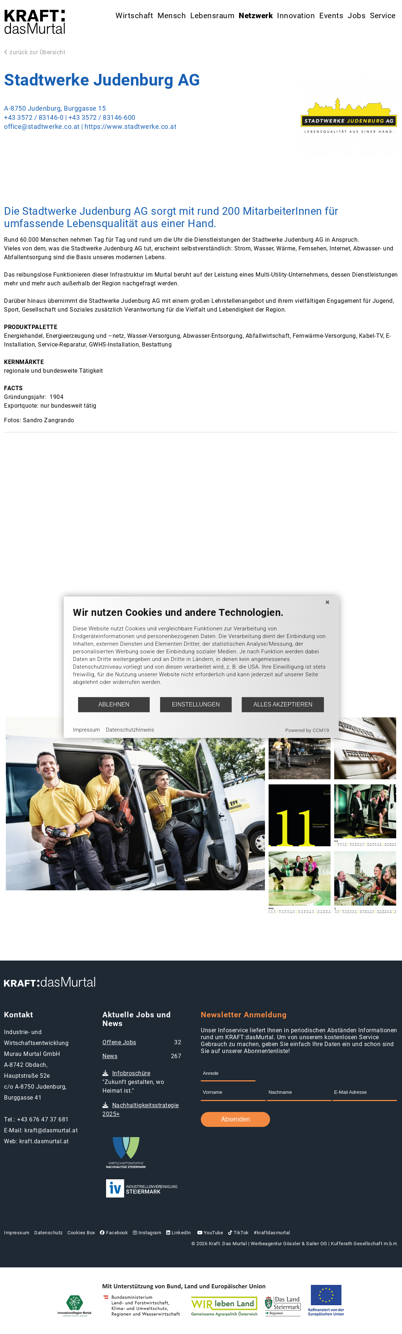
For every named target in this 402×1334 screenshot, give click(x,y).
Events (331, 15)
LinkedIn (178, 1232)
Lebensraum (212, 15)
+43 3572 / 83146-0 (33, 117)
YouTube (209, 1232)
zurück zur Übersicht (34, 52)
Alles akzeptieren (282, 704)
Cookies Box (81, 1232)
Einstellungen (196, 704)
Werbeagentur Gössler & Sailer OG (289, 1243)
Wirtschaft (134, 15)
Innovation (296, 15)
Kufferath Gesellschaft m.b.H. (364, 1243)
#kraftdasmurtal (272, 1232)
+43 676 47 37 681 (43, 1119)
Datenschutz (48, 1232)
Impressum (17, 1232)
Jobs (357, 15)
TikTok (238, 1232)
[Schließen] (327, 602)
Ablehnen (113, 704)
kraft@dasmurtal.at (51, 1130)
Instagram (147, 1232)
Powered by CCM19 (307, 730)
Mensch (171, 15)
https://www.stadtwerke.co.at (130, 126)
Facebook (114, 1232)
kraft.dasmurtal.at (44, 1141)
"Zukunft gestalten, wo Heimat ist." (133, 1082)
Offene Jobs (119, 1042)
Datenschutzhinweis (130, 730)
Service (383, 15)
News (109, 1056)
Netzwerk (256, 15)
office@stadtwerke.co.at (42, 126)
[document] (201, 651)
